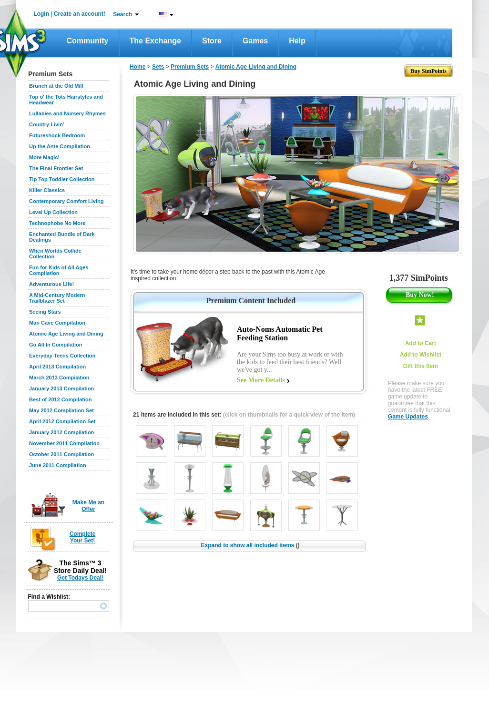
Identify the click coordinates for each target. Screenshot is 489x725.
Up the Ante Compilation (59, 146)
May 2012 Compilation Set (61, 410)
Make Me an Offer (88, 505)
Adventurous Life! (51, 284)
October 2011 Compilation (61, 454)
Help (297, 41)
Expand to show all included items (250, 545)
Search (122, 14)
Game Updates (408, 416)
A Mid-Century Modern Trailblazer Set (57, 298)
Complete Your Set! (83, 537)
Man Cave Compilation (57, 323)
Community (88, 41)
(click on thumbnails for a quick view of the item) (289, 414)
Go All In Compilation (55, 344)
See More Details (261, 380)
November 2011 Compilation (64, 443)
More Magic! (44, 157)
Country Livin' (46, 124)
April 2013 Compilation (57, 366)
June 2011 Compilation (57, 465)
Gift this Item (420, 366)
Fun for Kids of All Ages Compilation (58, 270)
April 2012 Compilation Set (62, 421)
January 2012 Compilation (61, 432)
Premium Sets (190, 66)
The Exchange (155, 41)
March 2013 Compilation (59, 377)
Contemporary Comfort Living (66, 201)
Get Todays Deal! (80, 577)
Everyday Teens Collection (62, 355)
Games (255, 41)
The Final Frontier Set (56, 168)
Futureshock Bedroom (57, 135)
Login (41, 13)
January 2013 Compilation (61, 388)
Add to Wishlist (420, 354)
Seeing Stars (45, 312)
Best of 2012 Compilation (60, 399)
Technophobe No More (57, 223)
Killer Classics (47, 190)
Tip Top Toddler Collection (62, 179)
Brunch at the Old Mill (56, 86)
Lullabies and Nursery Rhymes (67, 113)
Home (137, 66)
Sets (158, 66)
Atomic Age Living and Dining (66, 334)
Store (212, 41)
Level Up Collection (53, 212)
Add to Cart (420, 343)
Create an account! (79, 13)
